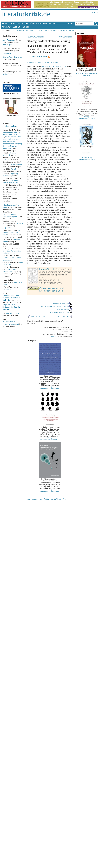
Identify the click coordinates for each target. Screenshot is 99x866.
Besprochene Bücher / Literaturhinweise (42, 63)
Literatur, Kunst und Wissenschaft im (12, 297)
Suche (71, 23)
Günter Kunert (8, 132)
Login (26, 27)
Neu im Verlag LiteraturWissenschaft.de (86, 158)
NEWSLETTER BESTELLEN (61, 312)
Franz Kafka (7, 289)
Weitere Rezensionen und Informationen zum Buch (51, 289)
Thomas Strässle (47, 269)
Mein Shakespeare (9, 141)
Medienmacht (8, 53)
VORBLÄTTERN (65, 37)
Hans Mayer (7, 44)
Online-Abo (7, 74)
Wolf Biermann (13, 139)
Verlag (95, 13)
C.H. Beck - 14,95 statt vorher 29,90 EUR (86, 74)
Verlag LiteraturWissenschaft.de (49, 388)
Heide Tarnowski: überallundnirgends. (10, 215)
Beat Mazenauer (40, 56)
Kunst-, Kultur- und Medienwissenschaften (56, 30)
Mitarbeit (6, 27)
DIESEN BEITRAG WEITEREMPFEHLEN (56, 306)
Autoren (42, 23)
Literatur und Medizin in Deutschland (12, 259)
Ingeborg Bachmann (10, 174)
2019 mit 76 (7, 228)
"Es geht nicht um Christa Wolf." (11, 232)
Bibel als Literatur (12, 313)
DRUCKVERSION (64, 309)
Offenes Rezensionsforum (12, 57)
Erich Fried (6, 160)
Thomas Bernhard (9, 154)
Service (51, 23)
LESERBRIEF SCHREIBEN (61, 303)
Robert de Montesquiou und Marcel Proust (12, 252)
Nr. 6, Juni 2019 (31, 30)
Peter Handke (16, 169)
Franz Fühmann (16, 164)
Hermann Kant (8, 144)
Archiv (16, 23)
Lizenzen (53, 336)
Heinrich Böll (7, 134)
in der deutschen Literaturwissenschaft (11, 323)
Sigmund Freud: (12, 306)
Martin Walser (10, 137)
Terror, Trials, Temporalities (10, 270)
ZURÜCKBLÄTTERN (35, 37)
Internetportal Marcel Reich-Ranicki (10, 181)
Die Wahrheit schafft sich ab (53, 66)
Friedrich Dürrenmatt (10, 147)
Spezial (24, 23)
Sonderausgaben (9, 126)
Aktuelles (7, 23)
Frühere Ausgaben (16, 30)
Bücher (33, 23)
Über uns (17, 27)
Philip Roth (18, 132)
